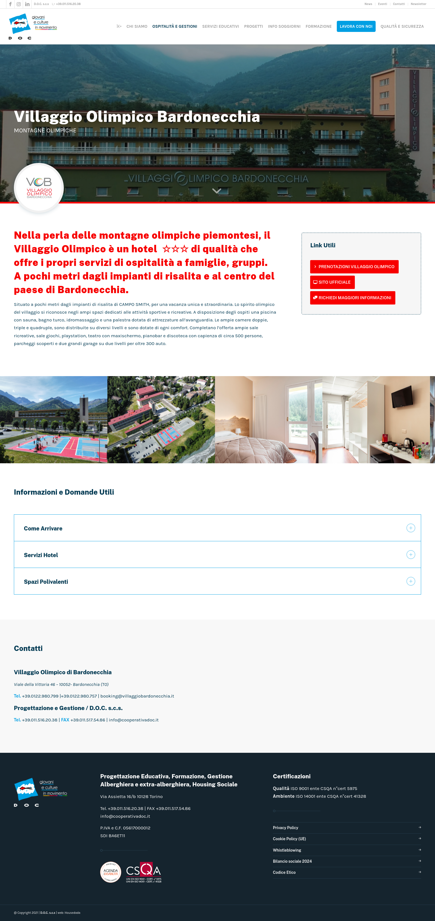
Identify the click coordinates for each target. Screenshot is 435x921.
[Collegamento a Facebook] (10, 4)
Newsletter (418, 4)
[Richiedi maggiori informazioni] (352, 298)
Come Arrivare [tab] (219, 528)
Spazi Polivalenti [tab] (219, 581)
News (368, 4)
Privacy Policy (285, 828)
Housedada (72, 913)
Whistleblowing (287, 850)
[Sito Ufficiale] (332, 282)
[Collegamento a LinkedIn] (27, 4)
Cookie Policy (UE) (289, 839)
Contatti (399, 4)
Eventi (382, 4)
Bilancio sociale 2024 (292, 861)
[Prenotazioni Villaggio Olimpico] (354, 266)
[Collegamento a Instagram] (19, 4)
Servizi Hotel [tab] (219, 554)
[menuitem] (368, 4)
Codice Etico (284, 872)
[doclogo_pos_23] (35, 26)
